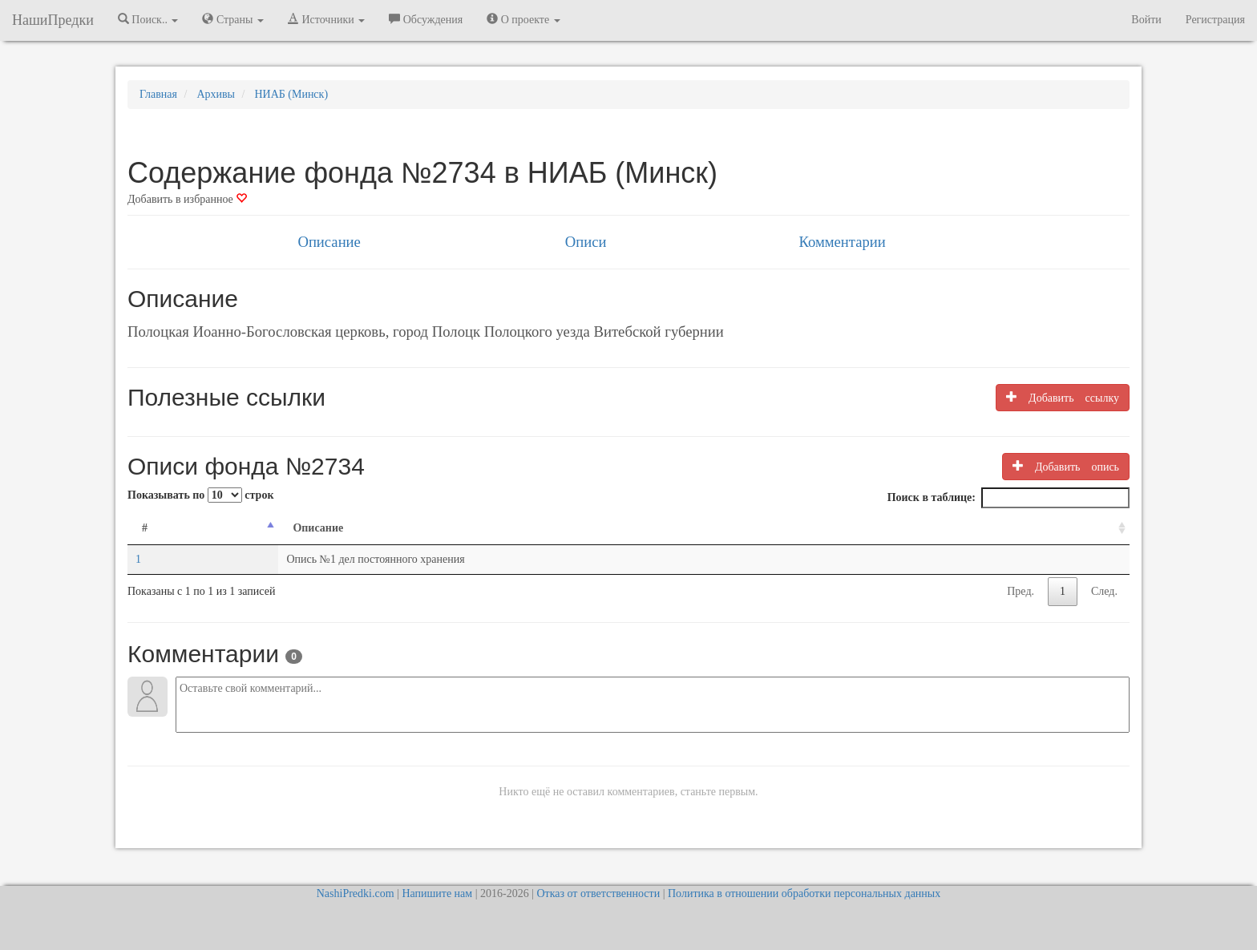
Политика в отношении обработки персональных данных (804, 893)
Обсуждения (426, 19)
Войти (1146, 20)
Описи (586, 241)
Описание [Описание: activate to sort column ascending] (318, 528)
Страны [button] (233, 19)
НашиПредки (53, 20)
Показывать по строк (200, 495)
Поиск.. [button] (148, 19)
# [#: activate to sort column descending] (145, 528)
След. (1104, 591)
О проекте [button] (523, 19)
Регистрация (1215, 20)
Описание (328, 241)
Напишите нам (437, 893)
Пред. (1020, 591)
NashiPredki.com (355, 893)
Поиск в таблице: (1008, 497)
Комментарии (841, 241)
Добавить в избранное (187, 199)
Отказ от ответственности (598, 893)
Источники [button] (326, 19)
